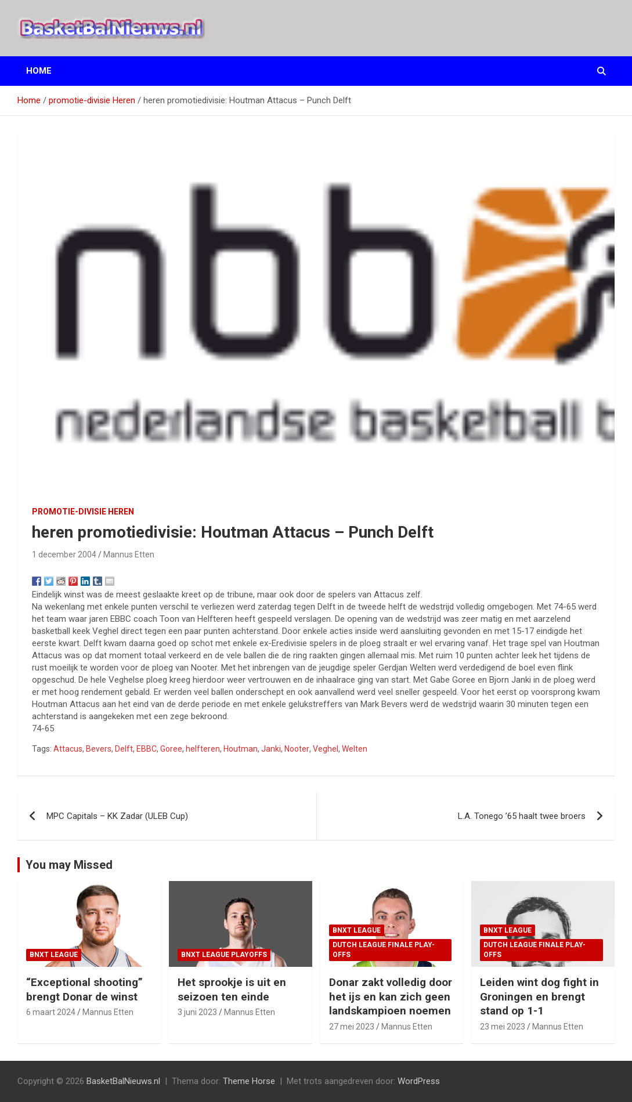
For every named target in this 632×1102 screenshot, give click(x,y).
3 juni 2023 (197, 1012)
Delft (124, 748)
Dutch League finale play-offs (384, 950)
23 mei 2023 (502, 1026)
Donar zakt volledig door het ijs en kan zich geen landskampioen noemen (390, 996)
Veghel (325, 748)
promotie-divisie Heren (83, 511)
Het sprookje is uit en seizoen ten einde (232, 989)
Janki (271, 748)
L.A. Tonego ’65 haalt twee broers (522, 816)
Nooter (296, 748)
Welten (354, 748)
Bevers (98, 748)
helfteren (203, 748)
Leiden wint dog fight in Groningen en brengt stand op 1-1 (539, 996)
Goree (171, 748)
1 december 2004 (64, 554)
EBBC (146, 748)
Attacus (67, 748)
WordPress (419, 1081)
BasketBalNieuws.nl (123, 1081)
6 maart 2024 (50, 1012)
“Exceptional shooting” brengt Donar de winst (84, 989)
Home (39, 71)
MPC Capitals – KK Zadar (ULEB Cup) (117, 816)
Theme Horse (249, 1081)
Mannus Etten (128, 554)
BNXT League (54, 955)
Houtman (240, 748)
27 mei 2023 (351, 1026)
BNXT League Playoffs (224, 955)
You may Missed (69, 865)
